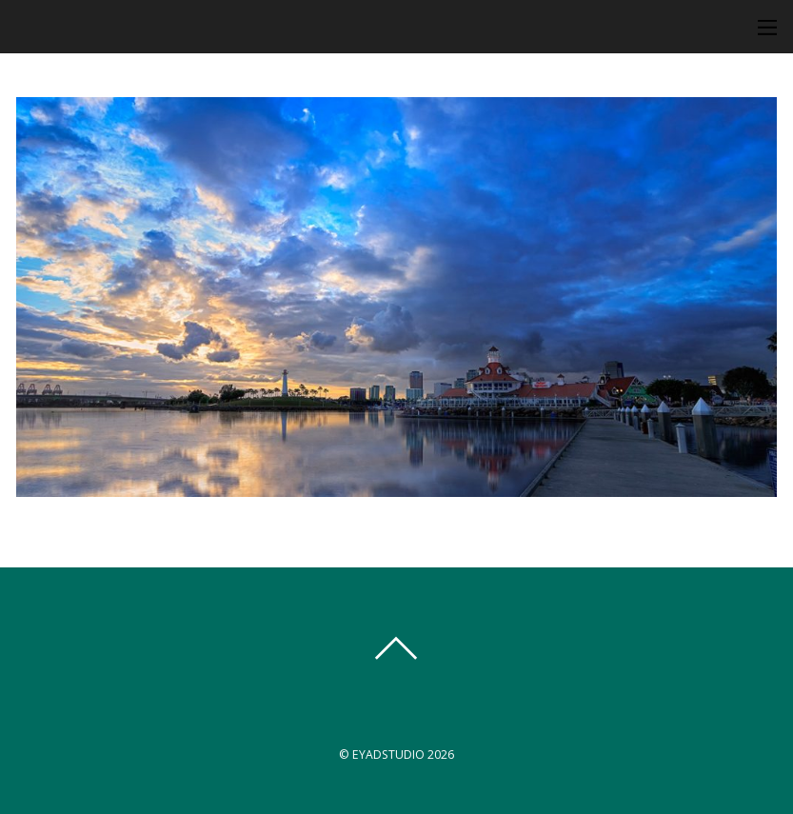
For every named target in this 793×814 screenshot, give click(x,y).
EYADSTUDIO (388, 754)
